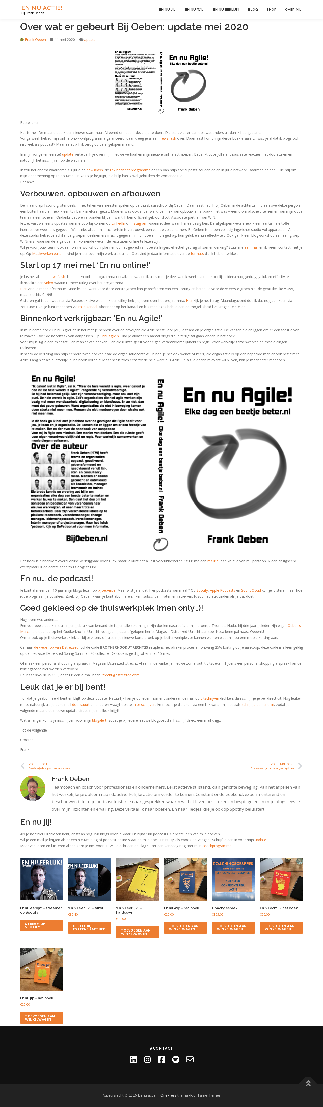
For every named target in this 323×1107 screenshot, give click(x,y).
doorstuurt (81, 704)
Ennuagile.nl (110, 336)
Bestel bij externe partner (89, 928)
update (67, 154)
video (48, 282)
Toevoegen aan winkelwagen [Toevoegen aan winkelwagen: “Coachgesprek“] (232, 928)
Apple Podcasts (222, 590)
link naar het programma (130, 170)
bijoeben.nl (107, 590)
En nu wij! (195, 9)
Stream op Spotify (35, 925)
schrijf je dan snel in (258, 704)
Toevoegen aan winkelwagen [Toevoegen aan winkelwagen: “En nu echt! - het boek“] (280, 928)
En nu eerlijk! (226, 9)
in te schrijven (144, 704)
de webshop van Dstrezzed (56, 647)
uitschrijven (210, 698)
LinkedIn (118, 223)
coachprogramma (217, 845)
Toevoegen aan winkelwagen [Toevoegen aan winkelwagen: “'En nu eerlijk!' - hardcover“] (136, 932)
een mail (251, 247)
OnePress (168, 1095)
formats (197, 253)
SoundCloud (251, 590)
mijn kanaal (87, 306)
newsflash (168, 138)
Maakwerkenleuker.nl (49, 253)
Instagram (139, 223)
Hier (23, 288)
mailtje (213, 561)
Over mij (293, 9)
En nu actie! (42, 7)
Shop (272, 9)
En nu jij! (168, 9)
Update (90, 39)
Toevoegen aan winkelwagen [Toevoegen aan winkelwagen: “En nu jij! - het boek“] (40, 1018)
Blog (253, 9)
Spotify (202, 590)
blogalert (99, 720)
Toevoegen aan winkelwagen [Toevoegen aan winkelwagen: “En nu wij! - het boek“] (184, 928)
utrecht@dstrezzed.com (120, 675)
